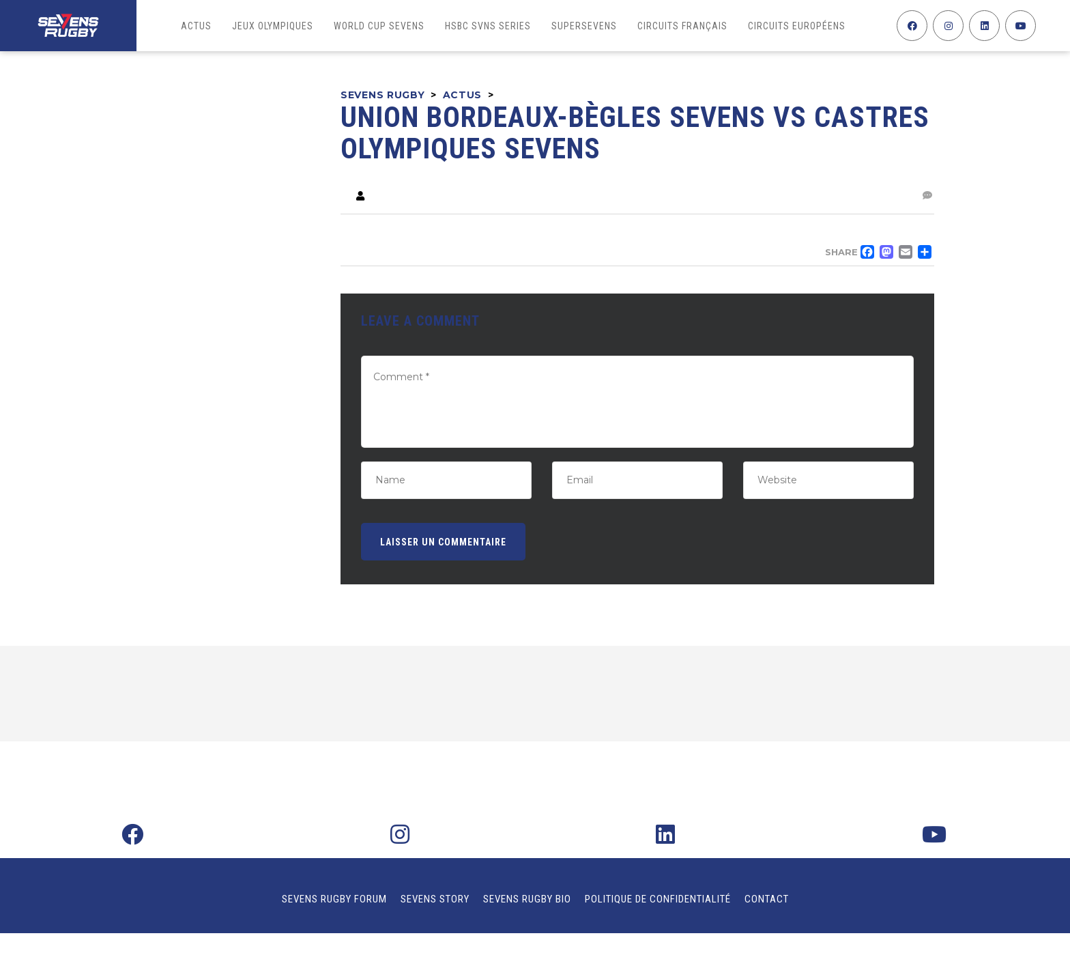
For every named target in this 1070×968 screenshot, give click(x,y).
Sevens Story (435, 899)
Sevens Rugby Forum (334, 899)
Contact (766, 899)
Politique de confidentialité (658, 899)
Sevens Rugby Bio (527, 899)
